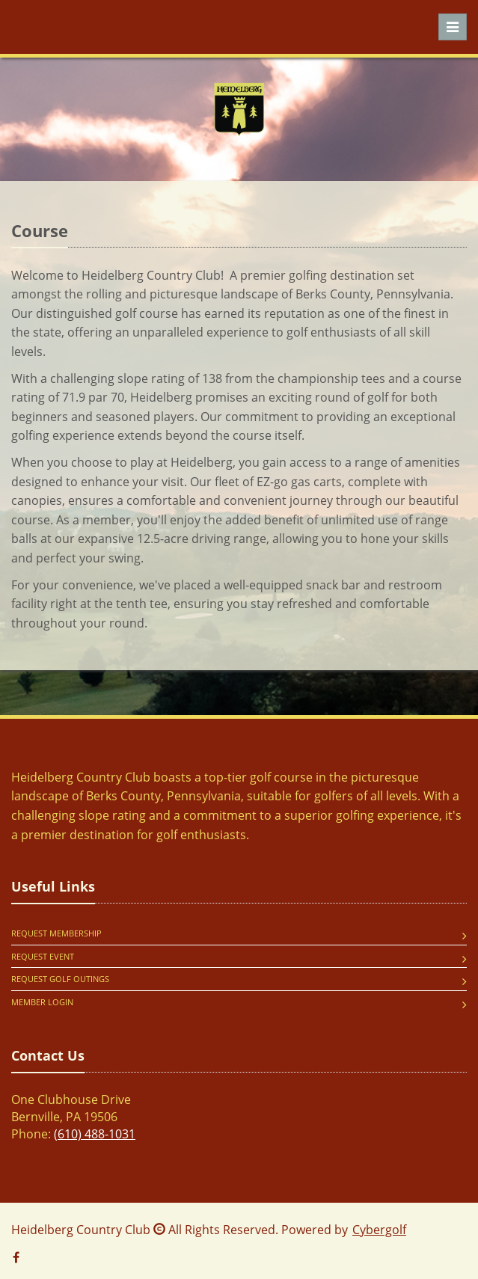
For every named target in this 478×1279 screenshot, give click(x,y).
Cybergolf (379, 1229)
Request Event (42, 956)
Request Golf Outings (60, 978)
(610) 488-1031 (94, 1134)
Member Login (42, 1001)
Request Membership (56, 933)
